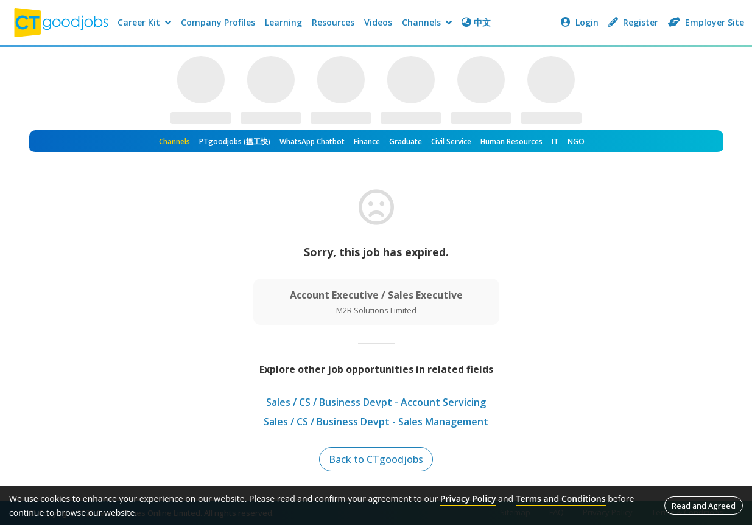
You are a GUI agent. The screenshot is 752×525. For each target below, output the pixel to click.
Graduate (405, 141)
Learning (283, 22)
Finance (367, 141)
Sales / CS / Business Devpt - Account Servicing (376, 402)
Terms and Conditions (561, 498)
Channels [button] (427, 22)
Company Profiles (218, 22)
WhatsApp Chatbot (312, 141)
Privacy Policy (468, 498)
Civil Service (451, 141)
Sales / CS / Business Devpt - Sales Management (376, 421)
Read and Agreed (704, 505)
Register (633, 22)
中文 (476, 22)
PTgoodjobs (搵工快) (234, 141)
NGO (576, 141)
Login (580, 22)
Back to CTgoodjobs (376, 459)
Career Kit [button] (144, 22)
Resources (333, 22)
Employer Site (706, 22)
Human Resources (511, 141)
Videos (378, 22)
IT (555, 141)
